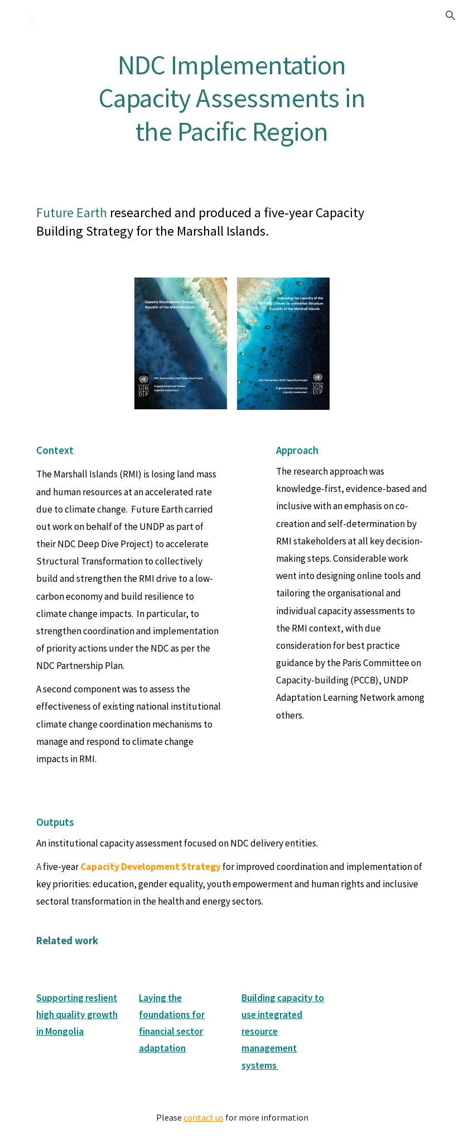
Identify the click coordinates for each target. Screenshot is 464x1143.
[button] (450, 15)
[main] (232, 96)
